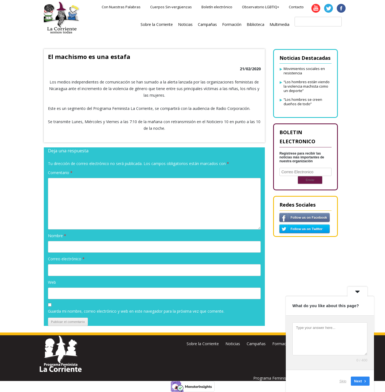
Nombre (57, 235)
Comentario (60, 172)
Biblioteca (255, 24)
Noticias (185, 24)
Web (52, 282)
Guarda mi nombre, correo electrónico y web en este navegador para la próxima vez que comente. (136, 311)
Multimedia (279, 24)
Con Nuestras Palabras (121, 6)
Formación (231, 24)
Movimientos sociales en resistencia (304, 70)
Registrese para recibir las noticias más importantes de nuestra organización (301, 157)
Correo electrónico (66, 258)
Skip (343, 381)
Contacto (296, 6)
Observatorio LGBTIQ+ (260, 6)
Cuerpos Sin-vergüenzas (171, 6)
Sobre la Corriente (157, 24)
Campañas (207, 24)
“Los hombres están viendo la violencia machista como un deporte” (307, 86)
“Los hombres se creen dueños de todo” (303, 101)
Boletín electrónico (216, 6)
